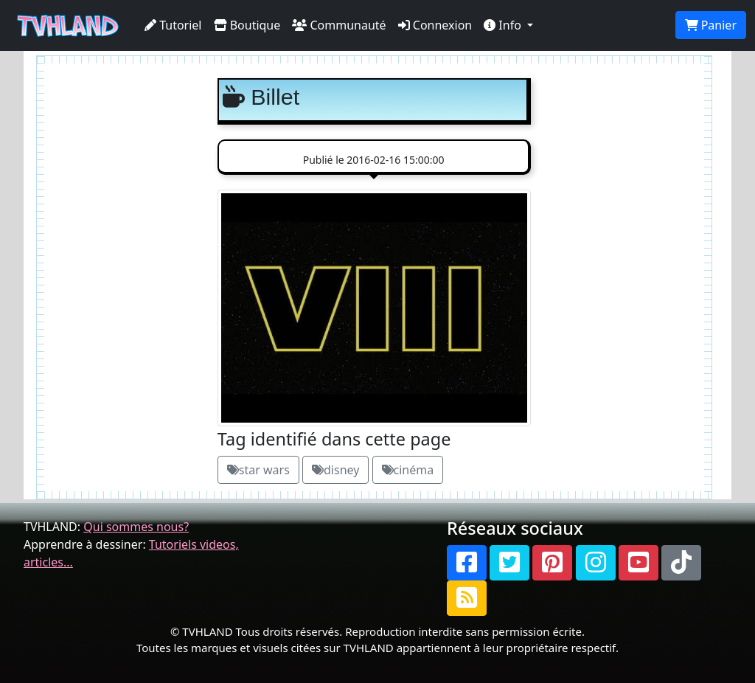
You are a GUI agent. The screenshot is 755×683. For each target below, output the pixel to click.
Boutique (247, 25)
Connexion (435, 25)
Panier (711, 25)
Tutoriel (173, 25)
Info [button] (504, 25)
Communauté (339, 25)
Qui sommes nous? (136, 527)
